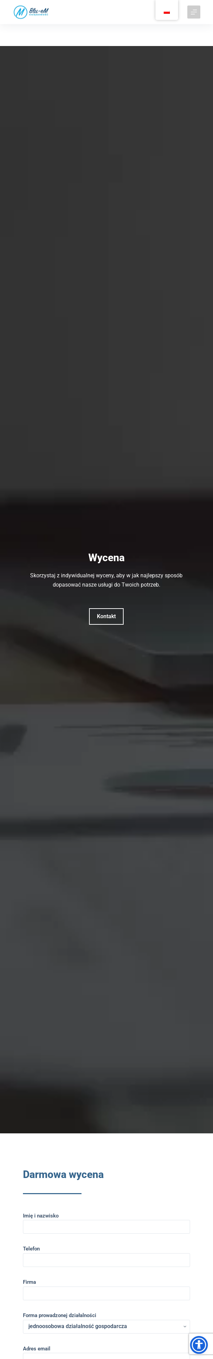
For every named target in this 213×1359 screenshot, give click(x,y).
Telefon (106, 1254)
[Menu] (193, 12)
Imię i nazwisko (106, 1221)
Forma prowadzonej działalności (106, 1321)
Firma (106, 1287)
